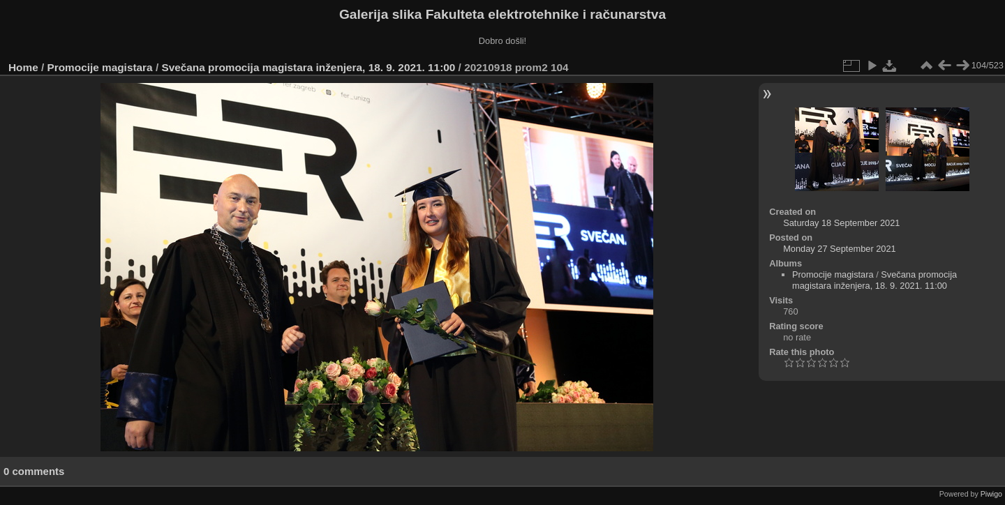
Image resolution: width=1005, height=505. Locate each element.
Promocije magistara (100, 67)
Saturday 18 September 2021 (841, 223)
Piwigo (991, 494)
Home (23, 67)
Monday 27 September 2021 (839, 248)
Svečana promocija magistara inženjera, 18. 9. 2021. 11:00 (308, 67)
